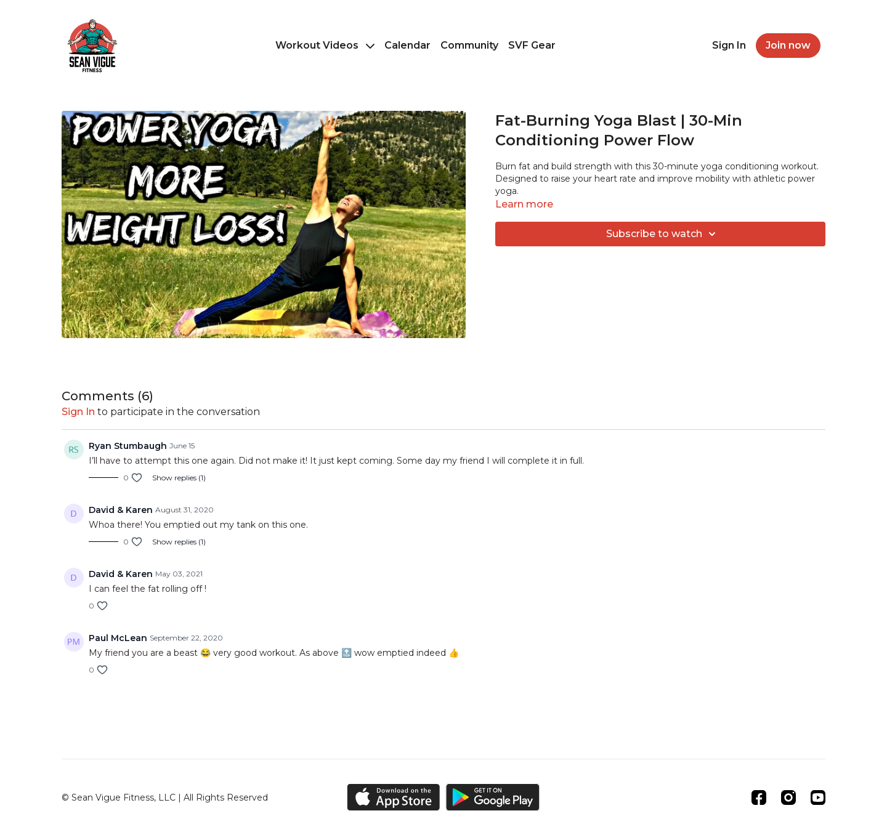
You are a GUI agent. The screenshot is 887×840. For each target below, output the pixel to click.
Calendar (407, 45)
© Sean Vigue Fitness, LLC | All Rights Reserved (165, 797)
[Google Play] (492, 797)
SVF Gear (532, 45)
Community (469, 45)
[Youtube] (818, 797)
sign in (78, 412)
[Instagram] (788, 797)
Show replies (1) (179, 477)
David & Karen (121, 509)
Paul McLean (118, 638)
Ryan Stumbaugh (128, 445)
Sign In (729, 45)
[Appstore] (393, 797)
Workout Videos (325, 45)
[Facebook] (758, 797)
